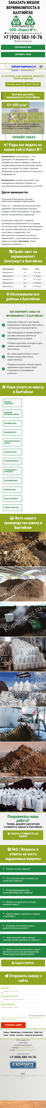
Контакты (20, 1035)
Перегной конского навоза (12, 442)
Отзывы (12, 1035)
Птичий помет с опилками (10, 471)
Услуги (5, 1035)
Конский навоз (10, 452)
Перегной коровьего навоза (11, 413)
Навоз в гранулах (11, 508)
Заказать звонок (14, 84)
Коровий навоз (10, 423)
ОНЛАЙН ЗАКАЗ (23, 137)
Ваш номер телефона (10, 996)
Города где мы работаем (34, 1035)
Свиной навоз (10, 490)
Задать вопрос (32, 84)
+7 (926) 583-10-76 (23, 37)
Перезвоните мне (23, 47)
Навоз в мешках (11, 499)
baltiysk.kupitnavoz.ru (24, 66)
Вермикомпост (10, 432)
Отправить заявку (13, 1025)
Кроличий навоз (11, 481)
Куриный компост (11, 461)
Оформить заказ (23, 54)
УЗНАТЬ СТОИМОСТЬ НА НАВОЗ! (23, 835)
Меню (41, 65)
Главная (6, 1032)
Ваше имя (5, 988)
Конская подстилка (8, 403)
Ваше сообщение (8, 1004)
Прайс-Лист (38, 1032)
